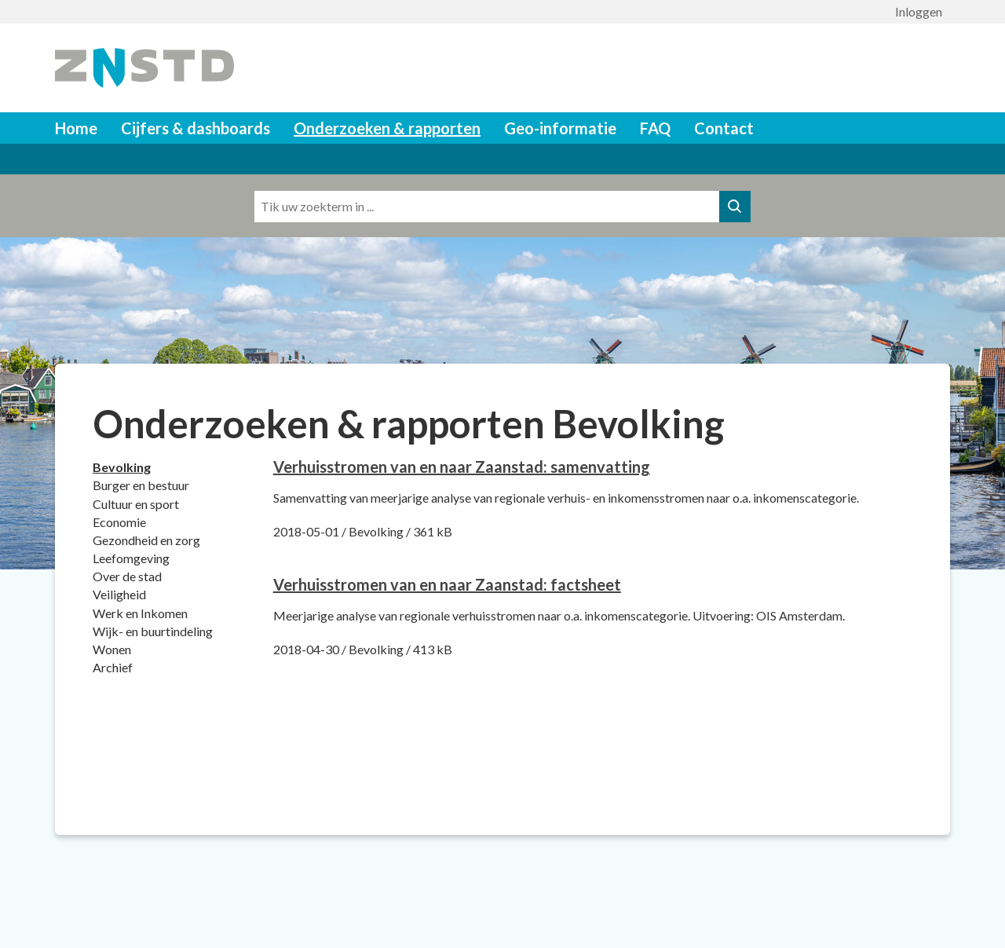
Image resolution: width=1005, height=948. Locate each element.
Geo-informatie (560, 128)
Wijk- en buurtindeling (153, 631)
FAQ (655, 128)
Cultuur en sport (136, 503)
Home (76, 128)
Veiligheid (119, 594)
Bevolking (122, 466)
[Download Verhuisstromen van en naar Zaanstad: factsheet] (447, 584)
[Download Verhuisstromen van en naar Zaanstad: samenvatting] (461, 466)
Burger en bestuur (141, 485)
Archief (113, 667)
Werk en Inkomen (140, 613)
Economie (119, 521)
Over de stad (127, 576)
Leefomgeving (131, 558)
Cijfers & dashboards (195, 128)
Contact (724, 128)
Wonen (112, 649)
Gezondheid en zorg (146, 540)
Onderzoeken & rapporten (387, 128)
